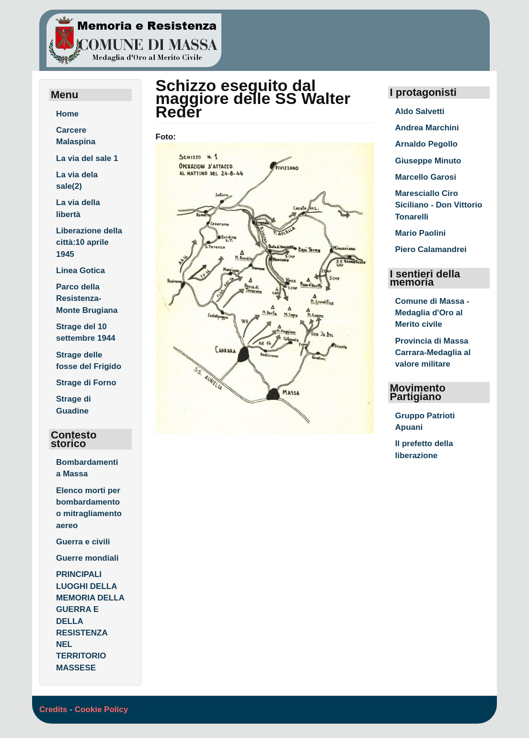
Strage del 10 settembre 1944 (85, 332)
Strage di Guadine (73, 404)
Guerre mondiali (87, 558)
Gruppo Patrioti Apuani (425, 421)
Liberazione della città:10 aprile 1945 (89, 242)
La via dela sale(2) (77, 180)
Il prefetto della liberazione (424, 449)
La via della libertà (78, 208)
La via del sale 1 (87, 158)
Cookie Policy (101, 709)
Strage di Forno (86, 382)
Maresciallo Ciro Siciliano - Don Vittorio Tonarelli (439, 205)
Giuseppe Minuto (428, 160)
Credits (53, 709)
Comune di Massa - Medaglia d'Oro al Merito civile (432, 313)
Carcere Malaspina (75, 136)
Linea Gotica (80, 270)
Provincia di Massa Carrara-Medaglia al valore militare (433, 352)
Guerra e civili (83, 541)
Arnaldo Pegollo (426, 144)
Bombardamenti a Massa (87, 468)
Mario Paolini (420, 233)
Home (67, 113)
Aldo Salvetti (420, 111)
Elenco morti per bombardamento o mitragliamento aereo (89, 508)
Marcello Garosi (426, 177)
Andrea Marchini (427, 127)
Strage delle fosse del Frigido (88, 360)
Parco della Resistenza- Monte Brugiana (86, 298)
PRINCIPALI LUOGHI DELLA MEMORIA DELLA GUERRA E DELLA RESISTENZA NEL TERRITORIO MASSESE (90, 621)
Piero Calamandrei (431, 249)
